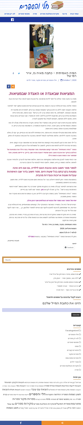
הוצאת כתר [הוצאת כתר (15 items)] (21, 385)
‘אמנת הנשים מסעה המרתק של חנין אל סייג (62, 282)
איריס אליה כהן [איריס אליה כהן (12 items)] (66, 382)
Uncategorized (72, 330)
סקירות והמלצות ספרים (49, 14)
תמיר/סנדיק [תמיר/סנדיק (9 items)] (23, 408)
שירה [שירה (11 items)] (51, 408)
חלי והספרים (74, 334)
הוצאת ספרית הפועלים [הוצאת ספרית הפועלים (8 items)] (57, 390)
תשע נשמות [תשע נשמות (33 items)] (12, 407)
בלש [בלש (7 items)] (58, 382)
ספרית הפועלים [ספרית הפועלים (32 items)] (62, 403)
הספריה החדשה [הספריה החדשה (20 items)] (61, 394)
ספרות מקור (74, 354)
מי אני (64, 14)
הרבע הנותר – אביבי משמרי (68, 286)
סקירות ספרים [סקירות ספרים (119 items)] (24, 403)
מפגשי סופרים (24, 14)
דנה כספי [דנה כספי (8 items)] (52, 382)
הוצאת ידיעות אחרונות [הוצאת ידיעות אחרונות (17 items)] (71, 385)
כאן (42, 189)
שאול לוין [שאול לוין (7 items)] (63, 408)
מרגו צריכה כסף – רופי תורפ (67, 290)
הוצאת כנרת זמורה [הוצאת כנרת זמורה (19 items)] (52, 385)
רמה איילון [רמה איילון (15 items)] (71, 408)
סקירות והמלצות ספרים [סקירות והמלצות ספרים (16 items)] (44, 404)
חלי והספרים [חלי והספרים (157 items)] (37, 394)
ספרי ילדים (74, 362)
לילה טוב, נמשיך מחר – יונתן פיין (66, 278)
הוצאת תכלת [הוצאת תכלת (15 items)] (15, 389)
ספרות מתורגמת (72, 358)
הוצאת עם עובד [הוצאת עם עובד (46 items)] (40, 389)
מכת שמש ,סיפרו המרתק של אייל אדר (64, 274)
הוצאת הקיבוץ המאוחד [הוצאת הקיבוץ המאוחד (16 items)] (14, 382)
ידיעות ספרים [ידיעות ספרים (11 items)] (13, 394)
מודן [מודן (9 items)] (70, 399)
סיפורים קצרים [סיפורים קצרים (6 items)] (40, 399)
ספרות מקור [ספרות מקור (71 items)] (27, 399)
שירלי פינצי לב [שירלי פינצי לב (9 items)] (43, 408)
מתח (77, 346)
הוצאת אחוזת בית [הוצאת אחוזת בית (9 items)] (42, 382)
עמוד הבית (74, 14)
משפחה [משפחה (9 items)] (53, 399)
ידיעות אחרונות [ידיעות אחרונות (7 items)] (24, 395)
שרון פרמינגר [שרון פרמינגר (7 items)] (33, 408)
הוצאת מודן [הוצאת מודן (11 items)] (70, 389)
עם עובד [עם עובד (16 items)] (10, 404)
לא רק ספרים (9, 14)
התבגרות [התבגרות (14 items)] (49, 394)
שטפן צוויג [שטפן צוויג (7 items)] (56, 408)
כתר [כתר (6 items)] (74, 399)
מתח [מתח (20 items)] (48, 399)
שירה (35, 14)
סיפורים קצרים (73, 350)
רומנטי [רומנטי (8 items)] (78, 408)
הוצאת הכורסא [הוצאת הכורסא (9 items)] (30, 382)
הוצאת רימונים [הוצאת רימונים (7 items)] (26, 390)
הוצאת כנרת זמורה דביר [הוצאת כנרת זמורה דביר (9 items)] (35, 386)
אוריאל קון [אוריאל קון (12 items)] (76, 382)
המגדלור (31, 236)
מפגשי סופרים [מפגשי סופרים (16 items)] (63, 399)
